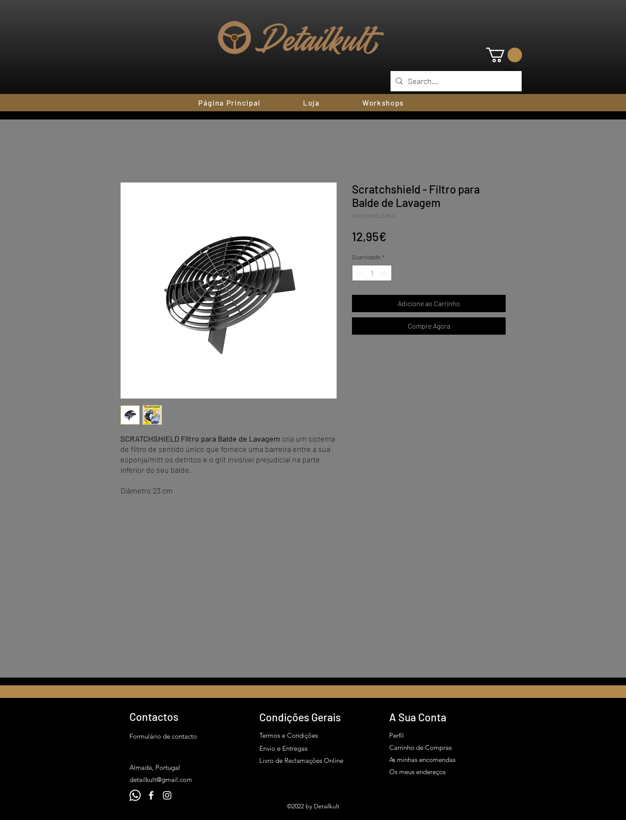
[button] (504, 55)
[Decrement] (358, 273)
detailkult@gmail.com (160, 779)
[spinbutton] (372, 273)
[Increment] (385, 273)
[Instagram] (167, 795)
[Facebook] (151, 795)
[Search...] (455, 81)
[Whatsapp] (135, 795)
